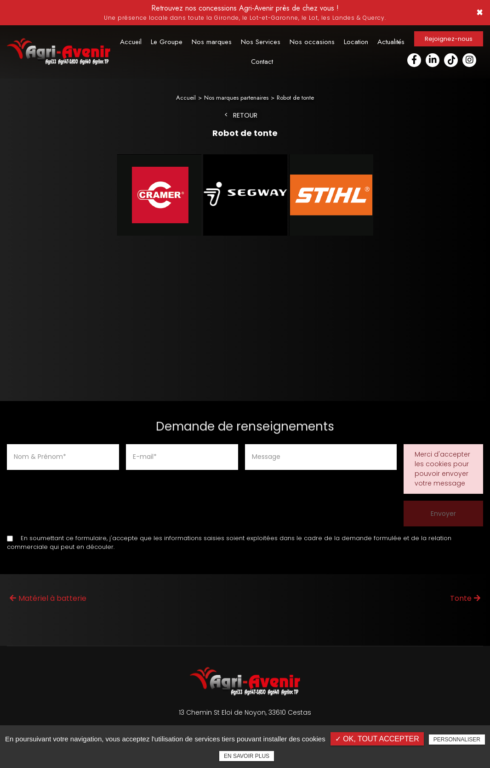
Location (356, 42)
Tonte (465, 597)
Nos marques (212, 42)
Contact (262, 61)
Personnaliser (456, 739)
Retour (245, 115)
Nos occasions (312, 42)
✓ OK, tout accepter (377, 739)
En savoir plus (246, 756)
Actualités (391, 42)
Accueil (131, 42)
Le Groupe (166, 42)
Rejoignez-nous (449, 38)
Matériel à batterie (48, 597)
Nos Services (260, 42)
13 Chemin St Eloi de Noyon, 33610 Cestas (245, 711)
